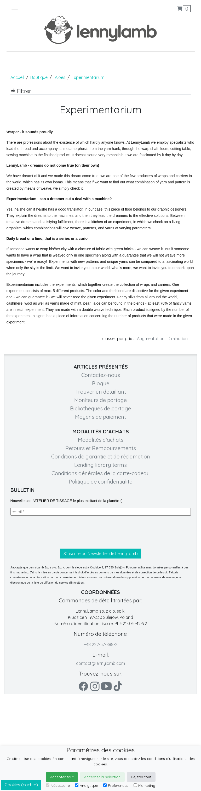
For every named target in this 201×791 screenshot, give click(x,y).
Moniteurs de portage (100, 400)
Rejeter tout (141, 777)
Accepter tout (62, 777)
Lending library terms (100, 465)
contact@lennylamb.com (100, 663)
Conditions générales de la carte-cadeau (100, 473)
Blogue (100, 383)
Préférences (115, 785)
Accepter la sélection (102, 777)
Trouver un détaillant (100, 391)
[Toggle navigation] (56, 7)
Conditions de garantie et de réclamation (100, 456)
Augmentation (150, 338)
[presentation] (50, 532)
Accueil (17, 77)
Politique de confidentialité (100, 481)
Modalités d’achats (100, 440)
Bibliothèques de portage (100, 408)
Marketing (144, 785)
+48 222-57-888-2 (100, 644)
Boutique (39, 77)
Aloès (60, 77)
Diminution (178, 338)
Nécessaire (58, 785)
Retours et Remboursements (100, 448)
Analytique (86, 785)
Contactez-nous (100, 375)
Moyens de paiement (100, 417)
